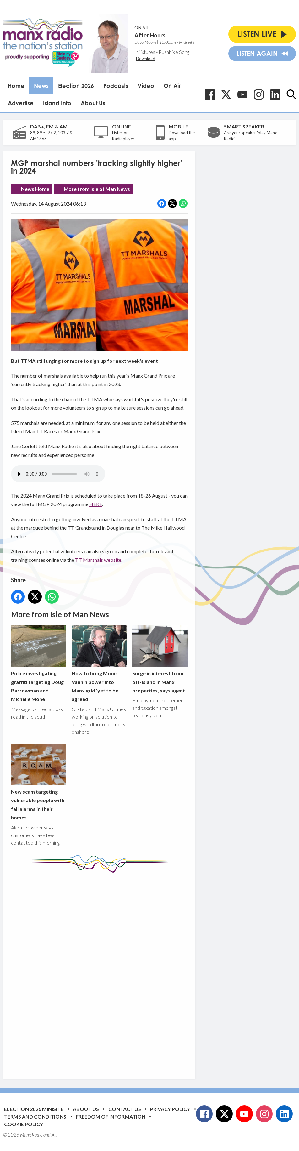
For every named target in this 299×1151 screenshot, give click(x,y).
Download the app (182, 135)
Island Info (57, 103)
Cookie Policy (23, 1124)
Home (16, 85)
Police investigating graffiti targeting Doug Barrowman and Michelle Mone (38, 663)
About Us (93, 103)
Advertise (21, 103)
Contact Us (124, 1109)
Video (146, 85)
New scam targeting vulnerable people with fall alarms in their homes (38, 782)
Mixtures (145, 52)
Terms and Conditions (35, 1117)
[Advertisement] (129, 971)
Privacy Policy (170, 1109)
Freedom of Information (110, 1117)
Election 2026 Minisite (33, 1109)
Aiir (55, 1134)
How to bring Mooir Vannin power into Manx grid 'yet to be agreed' (99, 663)
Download (145, 58)
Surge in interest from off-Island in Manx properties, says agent (160, 659)
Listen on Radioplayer (123, 135)
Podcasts (115, 85)
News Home (35, 189)
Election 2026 (76, 85)
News (41, 85)
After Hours (150, 35)
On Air (172, 85)
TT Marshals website (98, 560)
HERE (95, 504)
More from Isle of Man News (97, 189)
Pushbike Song (174, 52)
